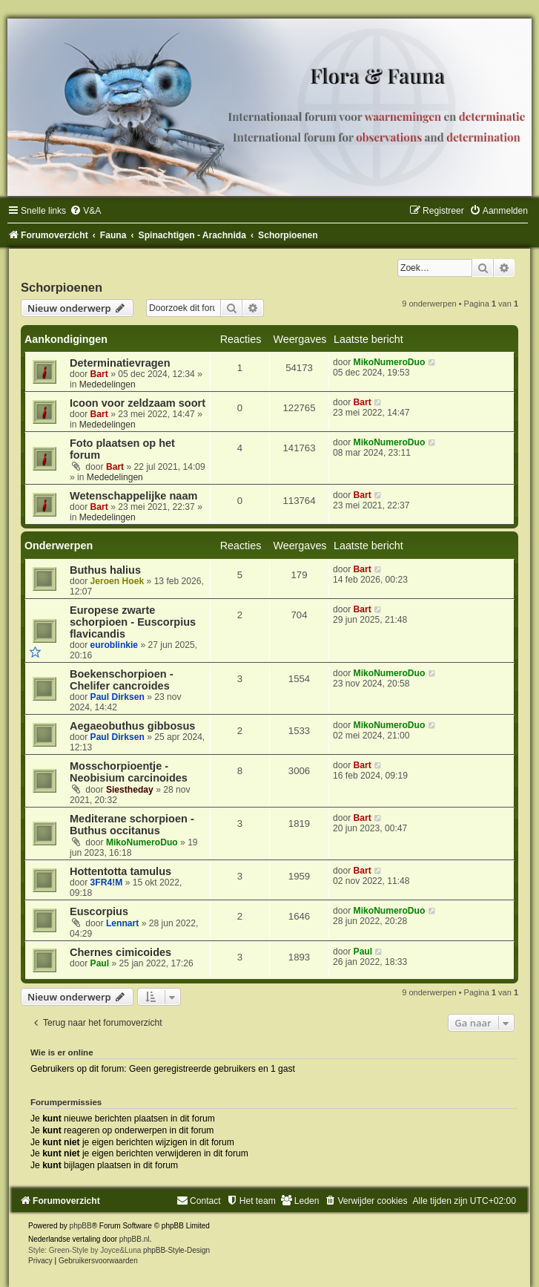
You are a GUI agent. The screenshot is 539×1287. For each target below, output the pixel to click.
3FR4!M (106, 882)
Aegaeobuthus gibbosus (132, 726)
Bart (99, 374)
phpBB (81, 1226)
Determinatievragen (120, 363)
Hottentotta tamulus (120, 871)
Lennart (122, 923)
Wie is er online (61, 1052)
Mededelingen (107, 384)
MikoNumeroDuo (390, 362)
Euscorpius (99, 911)
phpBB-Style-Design (176, 1250)
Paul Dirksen (117, 697)
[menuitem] (85, 211)
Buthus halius (105, 570)
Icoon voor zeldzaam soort (137, 403)
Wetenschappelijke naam (133, 496)
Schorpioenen (61, 287)
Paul (100, 963)
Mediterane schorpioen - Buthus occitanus (132, 824)
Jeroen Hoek (117, 581)
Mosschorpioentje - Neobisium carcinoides (129, 772)
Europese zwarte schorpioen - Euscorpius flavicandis (133, 622)
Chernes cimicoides (120, 952)
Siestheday (129, 790)
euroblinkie (114, 645)
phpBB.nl (134, 1239)
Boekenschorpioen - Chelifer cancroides (121, 680)
